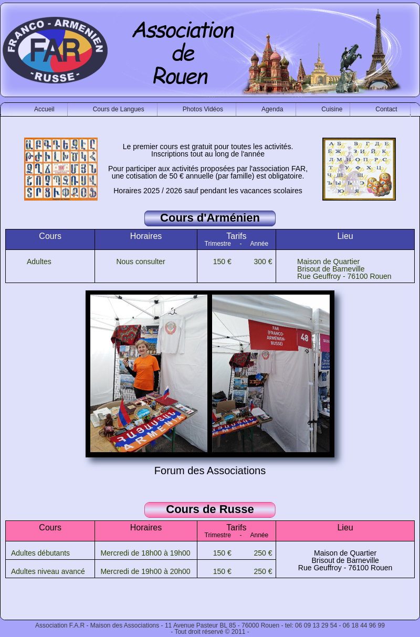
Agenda (272, 109)
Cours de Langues (118, 109)
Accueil (44, 109)
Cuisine (331, 109)
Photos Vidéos (203, 109)
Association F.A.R (60, 625)
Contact (386, 109)
